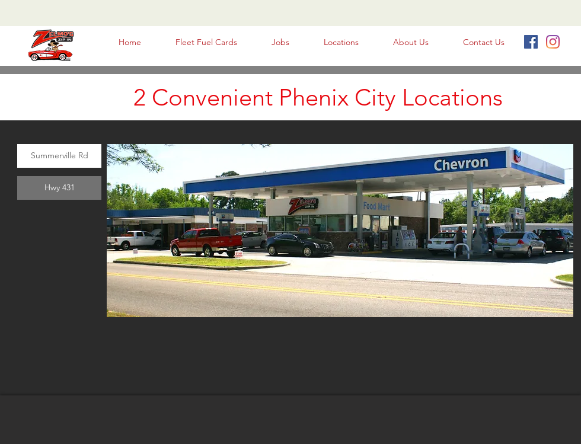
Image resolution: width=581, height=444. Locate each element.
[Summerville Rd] (59, 156)
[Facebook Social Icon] (531, 42)
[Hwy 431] (59, 188)
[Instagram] (553, 42)
